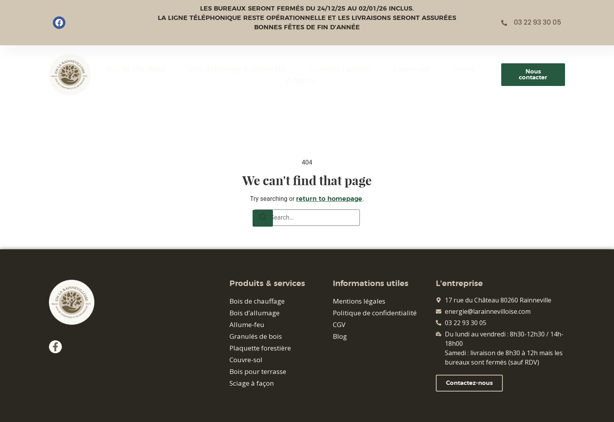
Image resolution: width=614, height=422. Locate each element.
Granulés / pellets (340, 68)
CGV (339, 324)
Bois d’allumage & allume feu (237, 68)
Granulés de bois (255, 336)
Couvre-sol (411, 68)
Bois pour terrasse (257, 371)
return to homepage (329, 199)
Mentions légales (359, 301)
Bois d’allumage (254, 312)
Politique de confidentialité (375, 312)
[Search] (263, 218)
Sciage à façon (251, 383)
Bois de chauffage (135, 68)
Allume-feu (246, 324)
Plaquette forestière (260, 347)
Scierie (463, 68)
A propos (301, 80)
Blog (340, 336)
